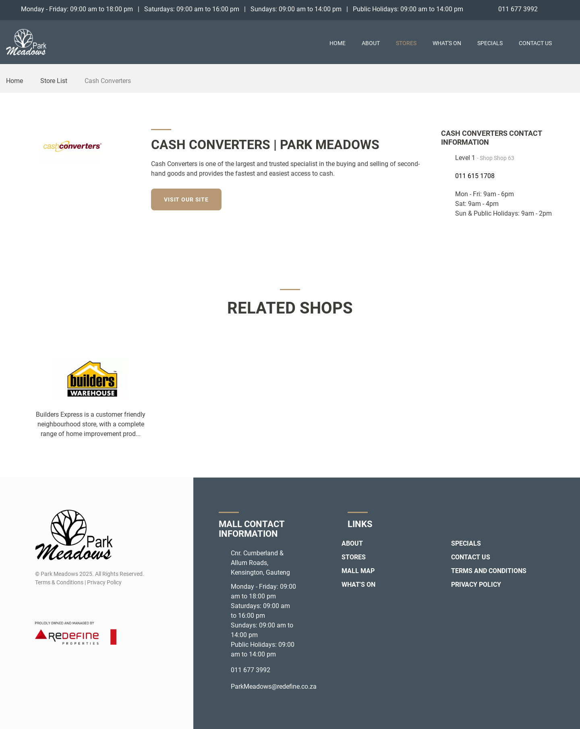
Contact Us (535, 43)
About (371, 43)
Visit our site (186, 199)
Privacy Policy (476, 584)
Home (337, 43)
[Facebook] (553, 9)
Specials (490, 43)
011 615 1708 (475, 176)
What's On (447, 43)
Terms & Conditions (59, 582)
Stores (406, 43)
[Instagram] (568, 9)
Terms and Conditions (488, 571)
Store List (53, 81)
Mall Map (358, 571)
